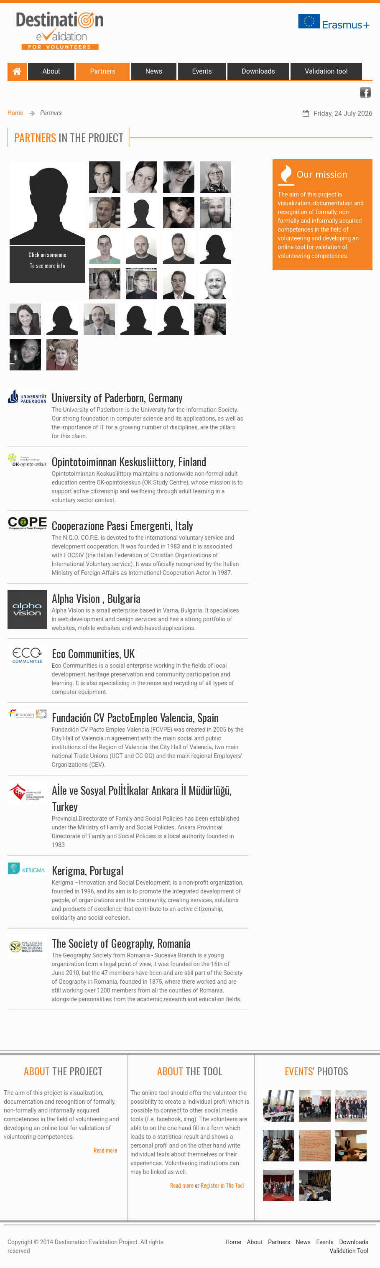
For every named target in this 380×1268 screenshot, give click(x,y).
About (51, 71)
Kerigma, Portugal (87, 870)
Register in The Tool (222, 1185)
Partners (103, 71)
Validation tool (326, 71)
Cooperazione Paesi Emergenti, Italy (122, 525)
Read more (105, 1150)
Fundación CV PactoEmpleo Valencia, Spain (135, 717)
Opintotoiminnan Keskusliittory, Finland (129, 461)
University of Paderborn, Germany (117, 397)
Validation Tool (348, 1251)
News (153, 71)
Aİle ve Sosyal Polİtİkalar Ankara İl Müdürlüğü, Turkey (142, 798)
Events (202, 71)
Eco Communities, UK (93, 653)
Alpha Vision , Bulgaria (96, 598)
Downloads (258, 71)
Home (15, 113)
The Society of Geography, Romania (121, 943)
